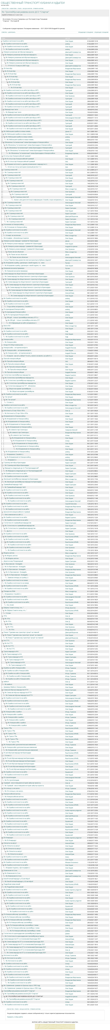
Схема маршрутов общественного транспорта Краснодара (24, 274)
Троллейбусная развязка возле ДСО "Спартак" (19, 991)
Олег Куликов (70, 96)
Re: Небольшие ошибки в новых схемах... (17, 131)
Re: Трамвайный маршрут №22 (15, 487)
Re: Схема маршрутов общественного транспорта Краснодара (26, 276)
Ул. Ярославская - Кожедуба (13, 564)
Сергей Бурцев (70, 986)
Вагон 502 (7, 326)
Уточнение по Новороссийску (14, 224)
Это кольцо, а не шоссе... (12, 788)
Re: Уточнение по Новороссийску (16, 227)
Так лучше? (8, 397)
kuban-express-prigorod (73, 810)
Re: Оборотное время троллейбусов (22, 391)
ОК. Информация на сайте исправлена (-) (22, 323)
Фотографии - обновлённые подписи (16, 238)
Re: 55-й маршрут (10, 840)
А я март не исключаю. (13, 235)
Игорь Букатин (70, 608)
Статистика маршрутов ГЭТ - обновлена (21, 386)
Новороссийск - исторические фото (16, 348)
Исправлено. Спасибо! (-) (15, 454)
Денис (67, 241)
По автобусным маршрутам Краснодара (17, 753)
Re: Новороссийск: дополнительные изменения (20, 744)
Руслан (67, 263)
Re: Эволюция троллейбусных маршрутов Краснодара (23, 482)
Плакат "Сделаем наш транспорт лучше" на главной (21, 632)
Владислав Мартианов (73, 68)
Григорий (68, 90)
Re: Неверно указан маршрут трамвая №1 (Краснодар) (23, 243)
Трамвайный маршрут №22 (13, 484)
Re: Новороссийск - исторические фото (18, 350)
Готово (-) (10, 402)
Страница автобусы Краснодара (15, 463)
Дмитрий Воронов (71, 216)
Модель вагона (9, 553)
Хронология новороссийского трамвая (17, 512)
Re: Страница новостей (12, 172)
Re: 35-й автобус (10, 71)
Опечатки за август (10, 843)
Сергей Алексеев (71, 504)
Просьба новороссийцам (12, 358)
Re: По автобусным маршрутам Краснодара (19, 758)
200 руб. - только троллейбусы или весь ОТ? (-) (22, 317)
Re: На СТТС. (9, 643)
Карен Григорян (70, 208)
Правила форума (38, 8)
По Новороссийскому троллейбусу (15, 914)
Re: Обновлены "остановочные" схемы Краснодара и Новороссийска (29, 145)
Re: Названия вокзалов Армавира (16, 271)
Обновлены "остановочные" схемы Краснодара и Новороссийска (27, 142)
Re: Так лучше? (11, 400)
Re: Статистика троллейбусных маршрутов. (19, 378)
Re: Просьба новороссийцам (14, 361)
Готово (8, 613)
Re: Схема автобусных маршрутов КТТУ (18, 692)
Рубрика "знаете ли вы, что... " (14, 608)
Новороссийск (8, 339)
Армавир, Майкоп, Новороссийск (15, 687)
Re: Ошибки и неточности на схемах (16, 580)
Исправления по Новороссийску (14, 416)
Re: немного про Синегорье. (18, 430)
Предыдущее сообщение (85, 32)
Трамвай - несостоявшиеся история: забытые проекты (22, 783)
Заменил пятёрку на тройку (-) (18, 577)
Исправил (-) (12, 460)
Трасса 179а (8, 728)
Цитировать (11, 32)
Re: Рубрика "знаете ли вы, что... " (16, 610)
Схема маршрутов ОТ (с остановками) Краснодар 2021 (22, 939)
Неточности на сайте (11, 955)
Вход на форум (27, 8)
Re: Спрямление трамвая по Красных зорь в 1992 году (22, 985)
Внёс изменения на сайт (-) (14, 515)
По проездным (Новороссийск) (14, 309)
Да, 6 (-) (9, 531)
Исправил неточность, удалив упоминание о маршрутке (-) (27, 164)
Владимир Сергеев (71, 153)
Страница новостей (10, 170)
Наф (66, 331)
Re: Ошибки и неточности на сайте (15, 44)
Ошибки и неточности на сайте (13, 41)
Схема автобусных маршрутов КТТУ (16, 690)
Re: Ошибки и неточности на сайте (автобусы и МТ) (21, 90)
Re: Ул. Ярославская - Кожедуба (15, 567)
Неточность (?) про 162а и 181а (14, 410)
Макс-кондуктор (71, 189)
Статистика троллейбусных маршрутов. (17, 375)
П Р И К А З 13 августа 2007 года (18, 66)
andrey (67, 44)
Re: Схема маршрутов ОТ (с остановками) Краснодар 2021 (24, 942)
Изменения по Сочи (10, 870)
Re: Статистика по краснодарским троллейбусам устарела (24, 936)
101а (5, 616)
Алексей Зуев (69, 293)
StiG (66, 156)
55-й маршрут (8, 838)
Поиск (20, 8)
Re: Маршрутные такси (13, 112)
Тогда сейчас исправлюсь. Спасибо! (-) (19, 306)
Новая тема (13, 8)
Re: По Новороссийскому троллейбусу (17, 917)
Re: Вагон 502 (9, 328)
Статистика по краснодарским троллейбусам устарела (22, 933)
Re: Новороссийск (11, 342)
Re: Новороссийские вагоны (14, 796)
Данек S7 (68, 131)
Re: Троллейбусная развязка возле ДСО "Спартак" (21, 994)
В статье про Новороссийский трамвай (17, 156)
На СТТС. (7, 640)
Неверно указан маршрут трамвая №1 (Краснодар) (21, 241)
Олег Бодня (69, 41)
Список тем (5, 8)
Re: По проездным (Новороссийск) (17, 315)
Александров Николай (72, 118)
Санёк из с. (68, 287)
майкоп (6, 682)
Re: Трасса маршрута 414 (13, 654)
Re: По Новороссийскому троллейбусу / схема (23, 925)
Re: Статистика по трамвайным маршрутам (19, 525)
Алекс (67, 857)
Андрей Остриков (7, 15)
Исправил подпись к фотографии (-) (18, 868)
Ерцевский (69, 772)
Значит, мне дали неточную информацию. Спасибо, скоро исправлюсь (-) (39, 200)
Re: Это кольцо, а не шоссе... (14, 791)
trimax (67, 416)
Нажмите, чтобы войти (15, 1017)
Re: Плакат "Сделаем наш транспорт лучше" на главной (23, 635)
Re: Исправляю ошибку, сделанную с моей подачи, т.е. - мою (24, 263)
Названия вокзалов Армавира (14, 268)
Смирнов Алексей (71, 430)
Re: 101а (7, 619)
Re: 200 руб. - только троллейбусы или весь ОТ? (24, 320)
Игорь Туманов (70, 668)
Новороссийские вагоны (12, 794)
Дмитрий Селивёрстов (73, 52)
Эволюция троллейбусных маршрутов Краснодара (21, 479)
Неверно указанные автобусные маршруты (18, 52)
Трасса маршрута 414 (11, 651)
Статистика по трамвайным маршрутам (17, 523)
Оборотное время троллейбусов (20, 389)
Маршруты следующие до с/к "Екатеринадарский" (22, 468)
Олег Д (67, 411)
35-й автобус (8, 68)
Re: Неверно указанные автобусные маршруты (20, 55)
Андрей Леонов (70, 348)
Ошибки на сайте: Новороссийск (15, 668)
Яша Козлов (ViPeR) (71, 537)
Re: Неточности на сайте (13, 958)
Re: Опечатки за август (12, 846)
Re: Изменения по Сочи (12, 873)
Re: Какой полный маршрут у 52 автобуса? (19, 881)
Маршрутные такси (11, 109)
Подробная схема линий (12, 884)
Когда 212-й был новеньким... (13, 345)
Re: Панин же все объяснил (18, 254)
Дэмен (67, 879)
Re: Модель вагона (11, 556)
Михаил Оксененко (71, 862)
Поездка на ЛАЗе (9, 591)
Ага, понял (10, 605)
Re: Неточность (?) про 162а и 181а (16, 413)
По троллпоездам (10, 777)
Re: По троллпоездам (12, 780)
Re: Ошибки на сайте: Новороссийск (17, 671)
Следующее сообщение (101, 32)
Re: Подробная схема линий (14, 887)
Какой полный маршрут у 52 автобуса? (17, 879)
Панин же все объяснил (16, 252)
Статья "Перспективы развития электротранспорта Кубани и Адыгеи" (27, 260)
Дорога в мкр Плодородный (13, 561)
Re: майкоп (8, 684)
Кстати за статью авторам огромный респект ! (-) (24, 167)
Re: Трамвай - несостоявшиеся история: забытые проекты (24, 786)
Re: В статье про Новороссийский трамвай (19, 159)
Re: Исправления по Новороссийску (17, 419)
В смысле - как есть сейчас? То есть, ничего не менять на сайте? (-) (29, 356)
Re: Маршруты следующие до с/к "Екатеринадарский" (24, 471)
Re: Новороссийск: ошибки (12, 712)
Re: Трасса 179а (10, 731)
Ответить (4, 32)
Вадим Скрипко (70, 375)
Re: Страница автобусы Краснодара (17, 465)
